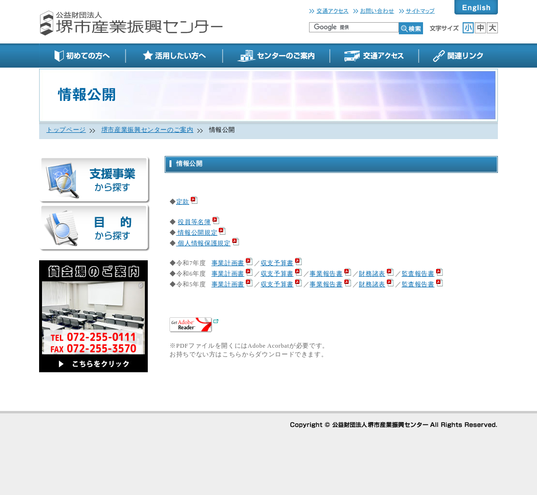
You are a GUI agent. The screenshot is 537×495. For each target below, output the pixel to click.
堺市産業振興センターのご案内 (147, 130)
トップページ (66, 130)
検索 (411, 28)
